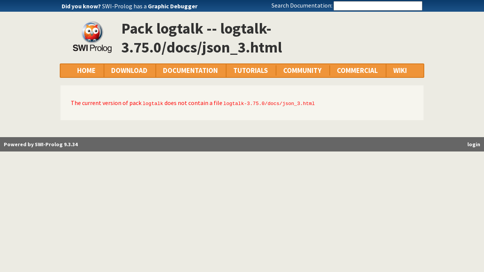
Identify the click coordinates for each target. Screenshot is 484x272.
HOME (86, 70)
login (473, 144)
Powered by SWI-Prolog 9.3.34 (41, 144)
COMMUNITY (302, 70)
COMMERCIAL (357, 70)
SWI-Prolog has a (149, 6)
